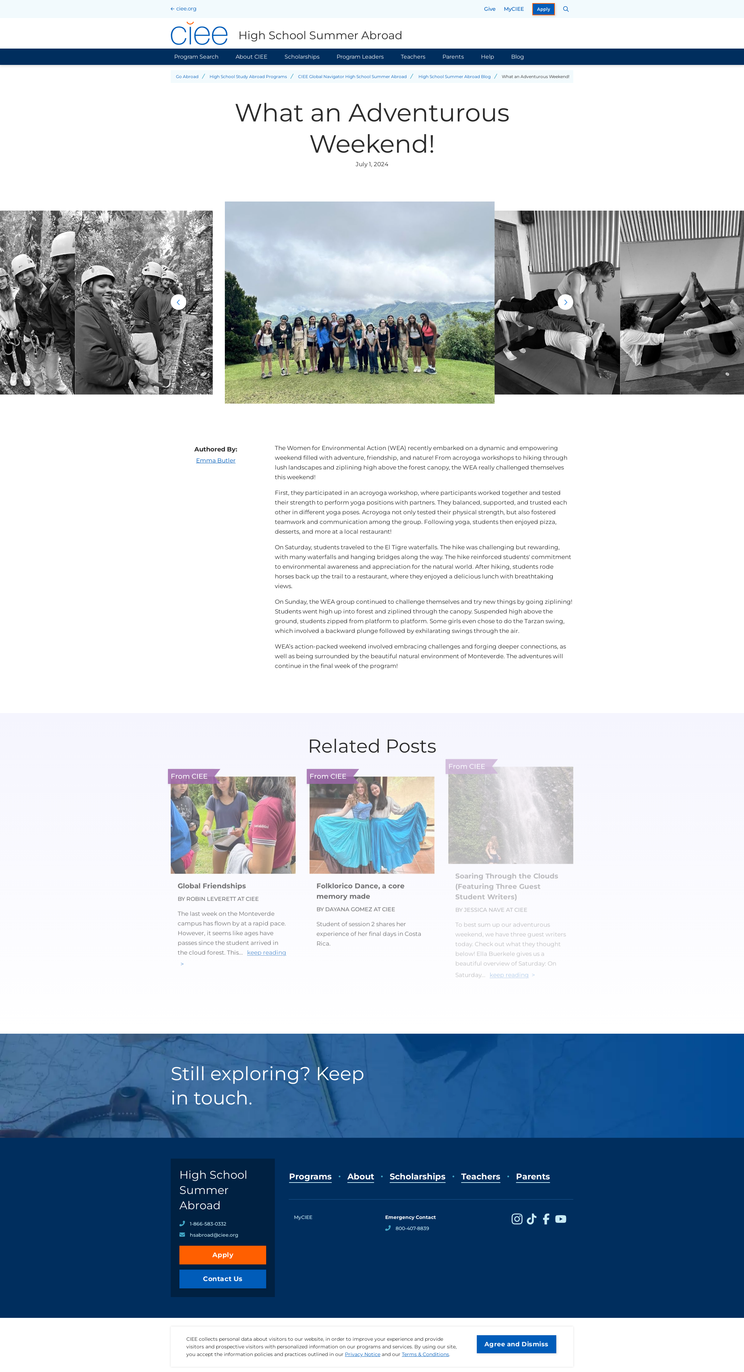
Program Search (196, 56)
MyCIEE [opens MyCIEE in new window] (514, 9)
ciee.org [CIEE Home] (186, 8)
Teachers (413, 56)
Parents (453, 56)
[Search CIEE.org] (566, 9)
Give (490, 9)
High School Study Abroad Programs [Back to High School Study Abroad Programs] (248, 76)
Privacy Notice (362, 1354)
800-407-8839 (412, 1228)
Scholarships (302, 56)
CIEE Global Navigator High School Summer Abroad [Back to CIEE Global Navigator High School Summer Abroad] (352, 76)
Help (487, 56)
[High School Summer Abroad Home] (287, 33)
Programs (310, 1176)
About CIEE (252, 56)
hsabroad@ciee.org (214, 1235)
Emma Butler (216, 460)
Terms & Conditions (425, 1354)
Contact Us (223, 1279)
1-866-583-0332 (208, 1224)
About (360, 1176)
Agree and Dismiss (516, 1344)
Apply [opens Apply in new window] (543, 9)
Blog (517, 56)
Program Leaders (360, 56)
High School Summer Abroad (213, 1190)
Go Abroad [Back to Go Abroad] (187, 76)
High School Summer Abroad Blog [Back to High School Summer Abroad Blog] (454, 76)
